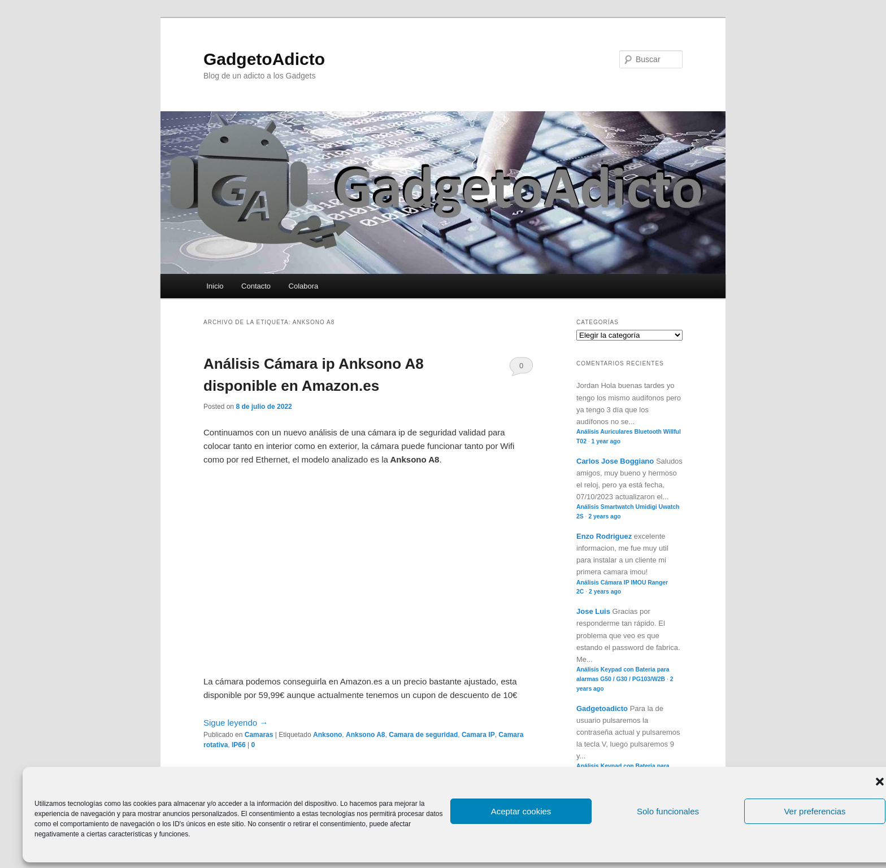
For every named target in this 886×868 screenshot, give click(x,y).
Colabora (304, 286)
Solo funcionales (668, 811)
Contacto (256, 286)
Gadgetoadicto (602, 708)
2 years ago (604, 516)
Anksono (327, 735)
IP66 (239, 745)
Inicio (214, 286)
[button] (879, 781)
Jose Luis (593, 611)
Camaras (259, 735)
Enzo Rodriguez (604, 536)
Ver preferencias (814, 811)
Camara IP (478, 735)
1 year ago (606, 441)
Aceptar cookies (521, 811)
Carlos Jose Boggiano (615, 461)
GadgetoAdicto (264, 59)
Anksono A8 (365, 735)
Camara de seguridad (423, 735)
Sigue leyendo (235, 722)
